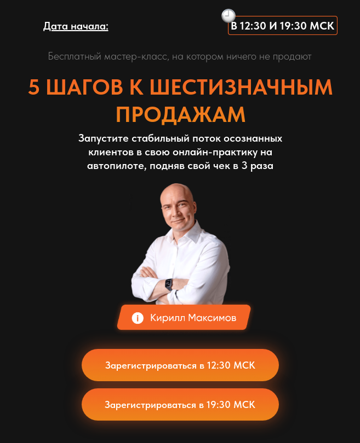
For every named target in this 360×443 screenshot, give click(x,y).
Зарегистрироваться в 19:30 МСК (180, 404)
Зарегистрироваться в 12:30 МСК (180, 365)
